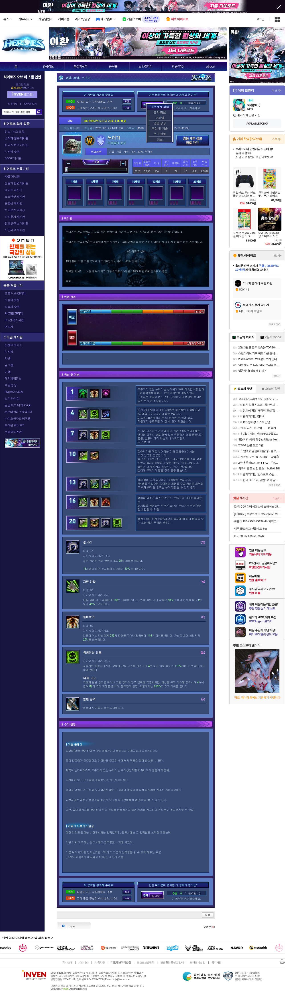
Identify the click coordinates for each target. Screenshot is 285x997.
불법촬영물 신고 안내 (172, 962)
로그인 (260, 19)
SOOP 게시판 (13, 158)
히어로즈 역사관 (15, 210)
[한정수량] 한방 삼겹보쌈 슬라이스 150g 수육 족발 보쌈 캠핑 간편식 (257, 506)
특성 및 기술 (160, 128)
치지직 (9, 351)
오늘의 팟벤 (12, 306)
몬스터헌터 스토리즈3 (18, 411)
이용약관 (100, 962)
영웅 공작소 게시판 (16, 223)
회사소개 (67, 962)
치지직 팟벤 (12, 151)
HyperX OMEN (13, 391)
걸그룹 (9, 365)
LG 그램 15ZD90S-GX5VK (249, 536)
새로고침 (273, 324)
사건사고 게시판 (15, 230)
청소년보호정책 (145, 962)
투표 (126, 101)
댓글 (160, 139)
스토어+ (276, 139)
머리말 (159, 117)
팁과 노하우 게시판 (16, 144)
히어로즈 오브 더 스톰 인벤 (22, 77)
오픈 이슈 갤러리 (15, 293)
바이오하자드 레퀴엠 (18, 418)
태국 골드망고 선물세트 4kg (250, 528)
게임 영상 (10, 385)
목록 (207, 915)
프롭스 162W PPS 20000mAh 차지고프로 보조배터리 (257, 521)
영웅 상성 (160, 123)
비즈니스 (83, 962)
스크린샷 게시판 (15, 196)
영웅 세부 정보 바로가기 (192, 140)
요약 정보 (160, 112)
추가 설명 (160, 133)
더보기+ (276, 90)
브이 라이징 (12, 398)
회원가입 (13, 103)
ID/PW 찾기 (30, 103)
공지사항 (216, 962)
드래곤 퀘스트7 (14, 425)
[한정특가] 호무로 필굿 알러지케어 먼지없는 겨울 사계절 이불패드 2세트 (257, 514)
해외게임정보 (13, 378)
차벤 (7, 358)
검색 (39, 112)
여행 (7, 371)
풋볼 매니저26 (13, 431)
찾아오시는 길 (197, 962)
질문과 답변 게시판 (16, 183)
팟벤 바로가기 (13, 345)
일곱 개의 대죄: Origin (18, 405)
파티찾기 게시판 (15, 216)
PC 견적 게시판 (14, 320)
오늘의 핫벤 (12, 300)
